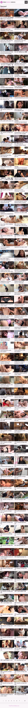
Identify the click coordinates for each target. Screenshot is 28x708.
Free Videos (7, 2)
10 (24, 700)
